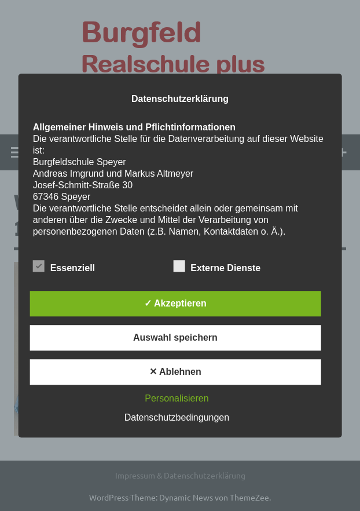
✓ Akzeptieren (175, 303)
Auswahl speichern (175, 337)
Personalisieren (176, 398)
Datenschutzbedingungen (176, 417)
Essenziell (64, 266)
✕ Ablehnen (175, 372)
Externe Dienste (216, 266)
